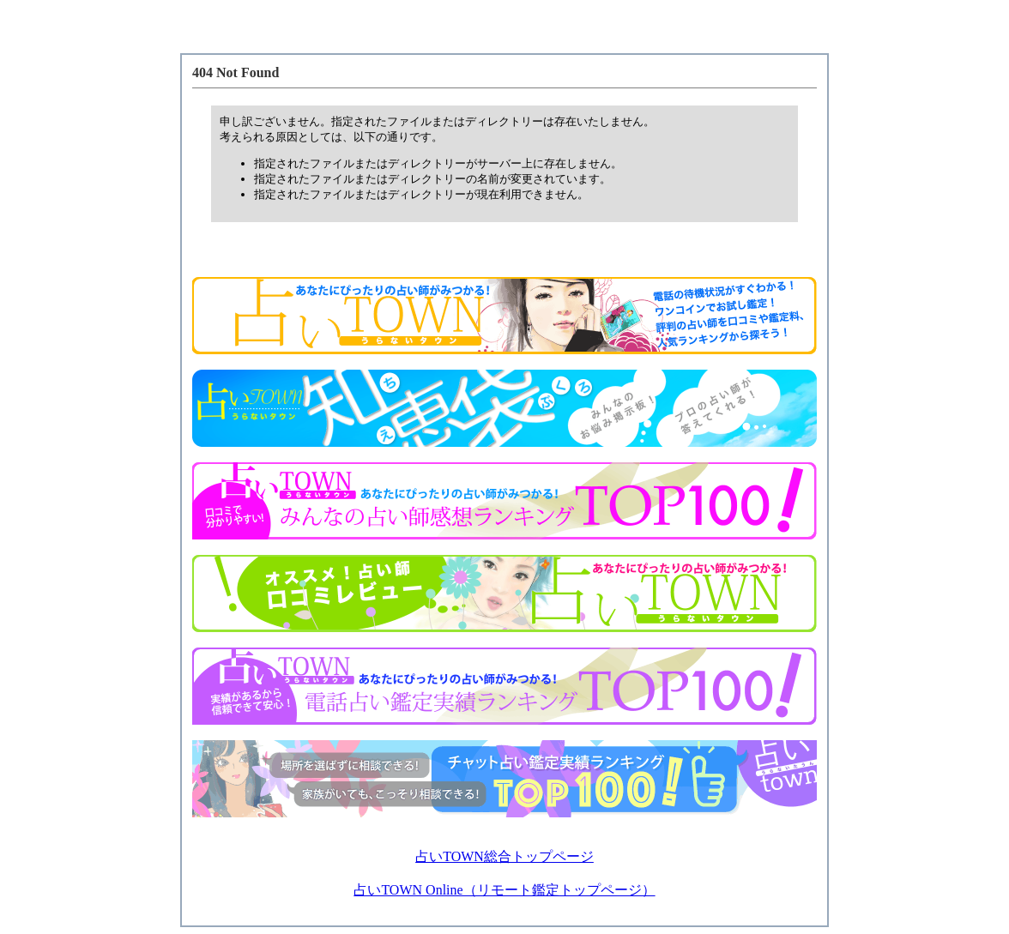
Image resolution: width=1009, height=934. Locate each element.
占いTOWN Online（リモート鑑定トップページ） (504, 890)
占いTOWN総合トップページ (504, 856)
